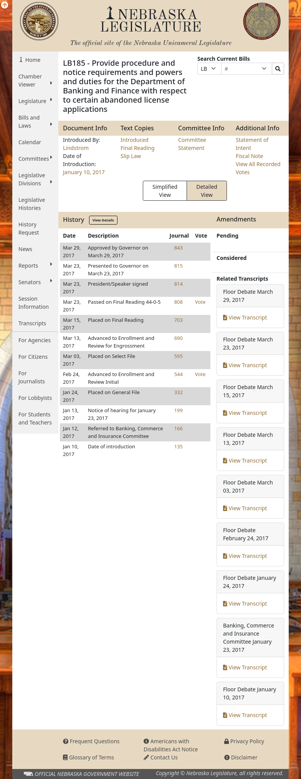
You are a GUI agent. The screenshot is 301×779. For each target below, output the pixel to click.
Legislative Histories (31, 203)
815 (178, 265)
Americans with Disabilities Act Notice (171, 745)
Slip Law (131, 156)
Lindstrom (76, 147)
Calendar (29, 142)
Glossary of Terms (88, 757)
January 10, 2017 (84, 172)
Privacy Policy (244, 741)
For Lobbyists (35, 397)
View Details (103, 220)
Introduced (135, 139)
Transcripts (32, 323)
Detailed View (206, 190)
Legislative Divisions (35, 179)
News (25, 249)
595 (178, 356)
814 (178, 283)
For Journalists (31, 377)
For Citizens (33, 356)
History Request (28, 228)
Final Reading (138, 147)
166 (178, 428)
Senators (35, 282)
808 (178, 301)
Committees (35, 158)
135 (178, 446)
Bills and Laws (35, 121)
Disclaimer (241, 757)
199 (178, 410)
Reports (35, 265)
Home (32, 59)
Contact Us (161, 757)
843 (178, 247)
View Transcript (245, 317)
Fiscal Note (249, 156)
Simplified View (164, 190)
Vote (200, 301)
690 (178, 338)
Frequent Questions (91, 741)
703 (178, 319)
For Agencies (34, 340)
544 (178, 374)
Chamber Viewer (35, 80)
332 (178, 392)
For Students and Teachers (35, 418)
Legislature (35, 101)
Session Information (33, 302)
